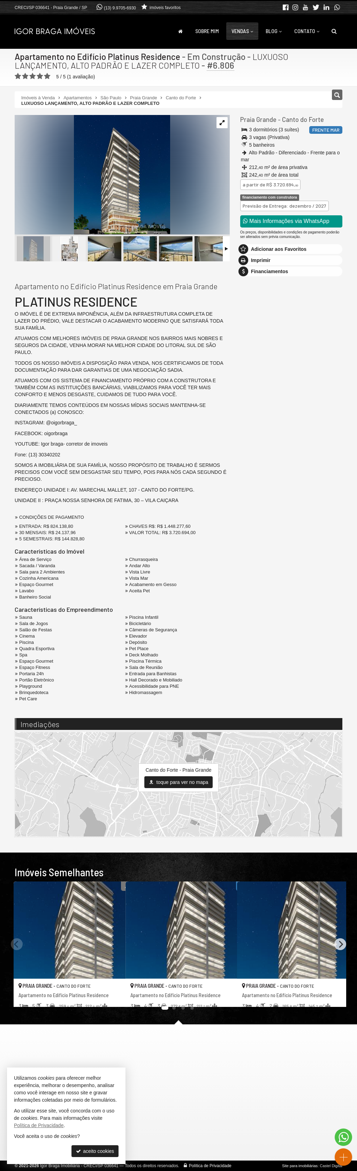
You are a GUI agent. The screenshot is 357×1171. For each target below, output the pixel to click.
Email (250, 483)
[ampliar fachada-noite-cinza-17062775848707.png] (92, 175)
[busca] (334, 31)
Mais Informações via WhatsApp (286, 221)
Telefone (253, 507)
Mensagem (256, 421)
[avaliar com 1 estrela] (18, 76)
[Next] (340, 944)
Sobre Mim (207, 31)
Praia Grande (257, 119)
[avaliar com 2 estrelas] (25, 76)
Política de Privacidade (210, 1165)
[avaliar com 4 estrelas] (40, 76)
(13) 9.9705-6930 (120, 8)
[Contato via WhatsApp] (343, 1137)
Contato (306, 31)
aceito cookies (95, 1151)
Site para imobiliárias (300, 1166)
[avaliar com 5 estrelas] (47, 76)
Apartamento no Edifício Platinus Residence (98, 56)
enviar (324, 532)
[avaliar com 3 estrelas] (32, 76)
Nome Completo (261, 459)
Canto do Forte (301, 119)
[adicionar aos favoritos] (112, 995)
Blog (274, 31)
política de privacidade (264, 543)
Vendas (242, 31)
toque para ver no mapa (178, 782)
